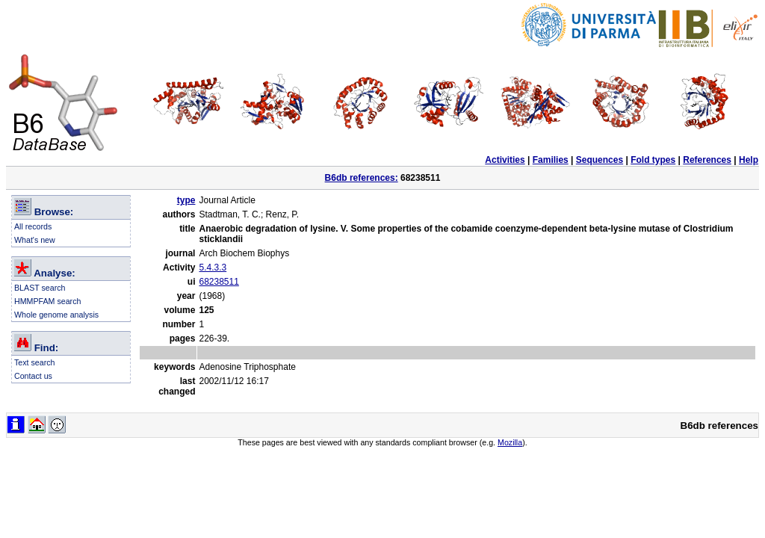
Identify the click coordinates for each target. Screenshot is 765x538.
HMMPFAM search (47, 301)
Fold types (653, 160)
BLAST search (40, 287)
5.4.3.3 (212, 267)
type (186, 200)
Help (748, 160)
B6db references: (361, 178)
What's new (34, 239)
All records (33, 226)
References (707, 160)
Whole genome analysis (56, 314)
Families (551, 160)
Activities (504, 160)
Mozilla (510, 442)
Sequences (599, 160)
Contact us (33, 375)
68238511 (218, 281)
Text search (34, 362)
